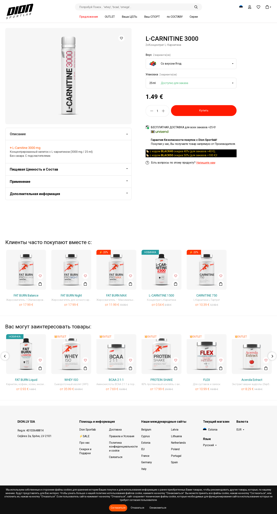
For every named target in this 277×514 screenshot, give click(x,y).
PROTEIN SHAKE (161, 380)
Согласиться (118, 507)
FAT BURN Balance (26, 295)
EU (143, 449)
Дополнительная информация (35, 194)
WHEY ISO (71, 380)
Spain (174, 462)
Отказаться (137, 507)
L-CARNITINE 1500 (161, 295)
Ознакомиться (157, 507)
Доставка (115, 429)
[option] (68, 76)
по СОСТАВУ (175, 16)
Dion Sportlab (87, 429)
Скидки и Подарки (85, 451)
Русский (208, 445)
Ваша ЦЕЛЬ (129, 16)
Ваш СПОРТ (152, 16)
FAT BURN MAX (116, 295)
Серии (194, 16)
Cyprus (145, 436)
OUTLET (110, 16)
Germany (146, 462)
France (145, 455)
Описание (18, 134)
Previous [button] (5, 356)
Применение (20, 181)
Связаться (115, 457)
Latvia (174, 429)
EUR (238, 429)
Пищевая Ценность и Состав (34, 169)
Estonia (145, 442)
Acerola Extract (251, 380)
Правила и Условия (121, 436)
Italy (143, 469)
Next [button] (272, 356)
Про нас (84, 442)
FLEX (206, 380)
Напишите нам (205, 162)
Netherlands (178, 442)
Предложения (88, 16)
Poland (175, 449)
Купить (203, 110)
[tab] (68, 134)
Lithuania (176, 436)
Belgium (146, 429)
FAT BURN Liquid (26, 380)
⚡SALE (84, 436)
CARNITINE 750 (206, 295)
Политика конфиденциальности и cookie (122, 446)
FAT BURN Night (71, 295)
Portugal (176, 455)
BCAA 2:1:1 (116, 380)
